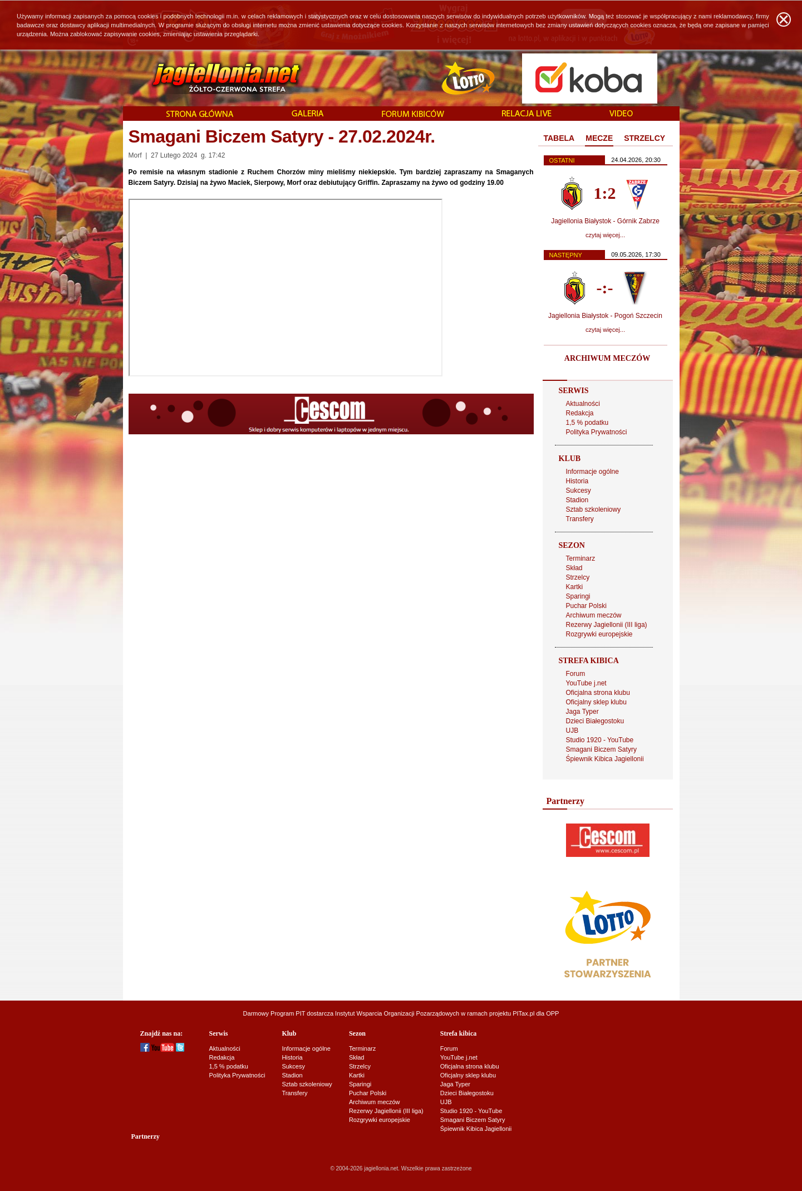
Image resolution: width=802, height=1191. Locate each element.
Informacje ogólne (592, 472)
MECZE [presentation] (599, 138)
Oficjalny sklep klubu (596, 702)
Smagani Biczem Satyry (601, 749)
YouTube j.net (586, 683)
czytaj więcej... (605, 235)
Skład (574, 568)
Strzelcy (578, 577)
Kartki (574, 587)
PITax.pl (523, 1013)
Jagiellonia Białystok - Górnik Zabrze (605, 221)
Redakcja (580, 413)
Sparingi (578, 596)
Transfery (580, 519)
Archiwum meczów (594, 615)
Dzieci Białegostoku (595, 721)
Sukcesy (578, 490)
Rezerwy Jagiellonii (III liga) (606, 625)
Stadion (577, 500)
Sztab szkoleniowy (593, 509)
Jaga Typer (582, 711)
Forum (575, 674)
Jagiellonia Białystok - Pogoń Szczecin (605, 316)
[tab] (559, 138)
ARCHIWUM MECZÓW (607, 358)
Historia (577, 481)
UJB (572, 730)
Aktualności (583, 404)
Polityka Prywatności (596, 432)
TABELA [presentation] (559, 138)
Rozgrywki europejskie (599, 634)
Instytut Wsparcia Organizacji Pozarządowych (397, 1013)
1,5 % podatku (587, 423)
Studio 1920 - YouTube (600, 740)
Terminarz (581, 558)
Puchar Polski (586, 606)
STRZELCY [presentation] (644, 138)
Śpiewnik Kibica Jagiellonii (605, 759)
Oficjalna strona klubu (598, 693)
